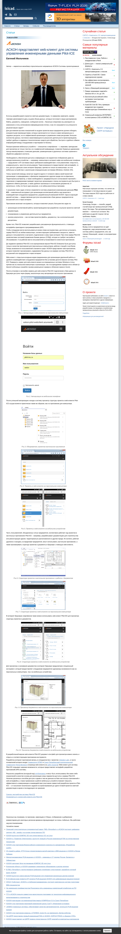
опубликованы (40, 774)
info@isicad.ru (105, 303)
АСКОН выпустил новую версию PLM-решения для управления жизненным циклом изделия (40, 876)
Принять (107, 931)
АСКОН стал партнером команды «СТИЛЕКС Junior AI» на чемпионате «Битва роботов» (38, 913)
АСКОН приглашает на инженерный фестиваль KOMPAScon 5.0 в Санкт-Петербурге (37, 901)
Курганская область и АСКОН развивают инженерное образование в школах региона (37, 866)
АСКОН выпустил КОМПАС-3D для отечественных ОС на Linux (29, 836)
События (36, 26)
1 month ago (106, 238)
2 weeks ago (101, 221)
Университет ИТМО (35, 762)
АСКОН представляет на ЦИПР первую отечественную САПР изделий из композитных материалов (42, 919)
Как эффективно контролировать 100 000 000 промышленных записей (97, 82)
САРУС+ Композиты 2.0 (90, 198)
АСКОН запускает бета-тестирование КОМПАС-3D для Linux (28, 863)
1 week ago (101, 198)
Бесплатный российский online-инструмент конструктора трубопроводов (96, 99)
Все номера (87, 140)
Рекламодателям (49, 26)
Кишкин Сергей (87, 224)
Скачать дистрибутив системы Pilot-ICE (20, 794)
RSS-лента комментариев (92, 181)
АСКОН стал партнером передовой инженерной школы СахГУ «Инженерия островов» (38, 904)
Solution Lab (64, 760)
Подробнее (86, 313)
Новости (7, 26)
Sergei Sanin (86, 186)
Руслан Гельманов (88, 202)
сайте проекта (52, 765)
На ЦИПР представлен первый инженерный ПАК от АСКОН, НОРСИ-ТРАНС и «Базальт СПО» (41, 916)
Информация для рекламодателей (93, 316)
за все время (97, 55)
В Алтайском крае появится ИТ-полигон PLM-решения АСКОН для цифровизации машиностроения (43, 879)
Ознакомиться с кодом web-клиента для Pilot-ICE (24, 797)
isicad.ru (106, 296)
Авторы (26, 26)
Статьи (16, 26)
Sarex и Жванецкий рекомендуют (97, 88)
